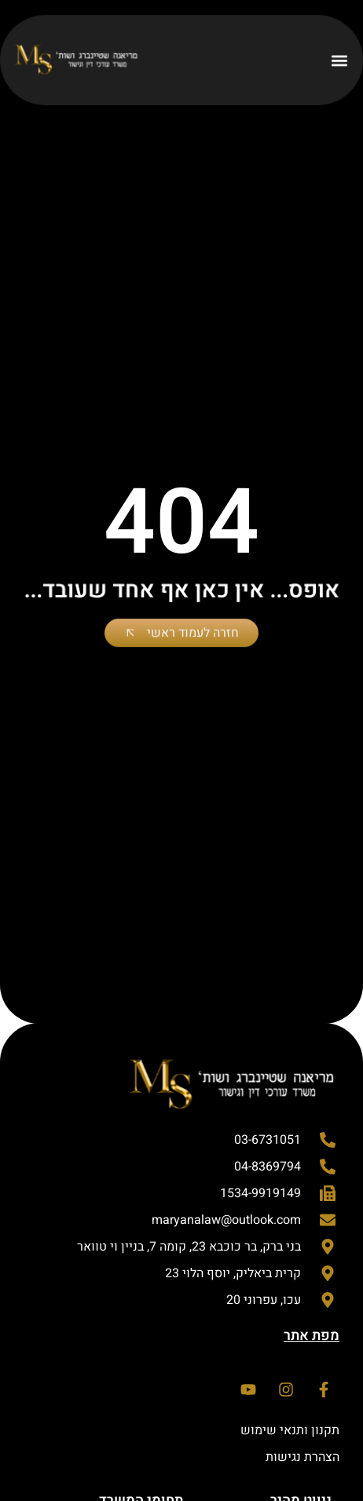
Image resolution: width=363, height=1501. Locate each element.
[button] (339, 60)
